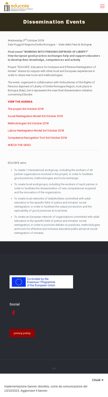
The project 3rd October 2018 (25, 108)
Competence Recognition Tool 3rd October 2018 (37, 137)
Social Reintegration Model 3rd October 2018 (35, 116)
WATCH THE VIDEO (19, 145)
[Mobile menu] (102, 6)
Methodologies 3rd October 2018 (28, 123)
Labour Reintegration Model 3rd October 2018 (36, 130)
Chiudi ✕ (98, 380)
